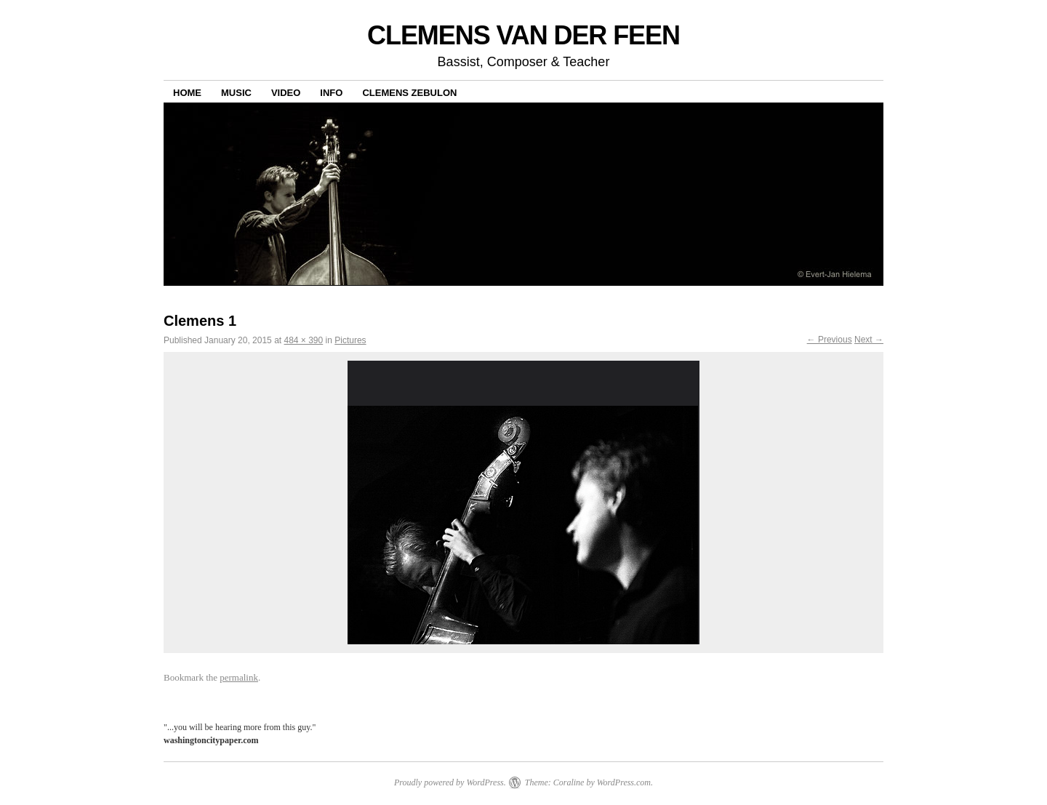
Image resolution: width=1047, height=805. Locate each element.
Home (187, 92)
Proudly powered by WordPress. (450, 782)
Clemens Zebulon (409, 92)
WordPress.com (624, 782)
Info (331, 92)
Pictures (350, 340)
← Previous (829, 340)
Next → (868, 340)
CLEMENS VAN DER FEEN (523, 35)
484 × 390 (303, 340)
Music (236, 92)
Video (285, 92)
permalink (239, 677)
